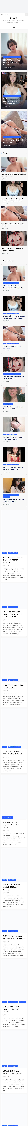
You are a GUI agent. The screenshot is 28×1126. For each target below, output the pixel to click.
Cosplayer (11, 373)
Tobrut (6, 57)
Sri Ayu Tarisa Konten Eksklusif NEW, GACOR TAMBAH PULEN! (12, 101)
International (12, 434)
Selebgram (6, 496)
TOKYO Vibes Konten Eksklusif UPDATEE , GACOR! (11, 1009)
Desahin (14, 18)
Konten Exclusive (15, 57)
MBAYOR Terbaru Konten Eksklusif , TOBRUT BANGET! (12, 62)
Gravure (18, 373)
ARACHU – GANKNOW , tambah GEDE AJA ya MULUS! (12, 887)
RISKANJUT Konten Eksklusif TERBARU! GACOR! (11, 824)
